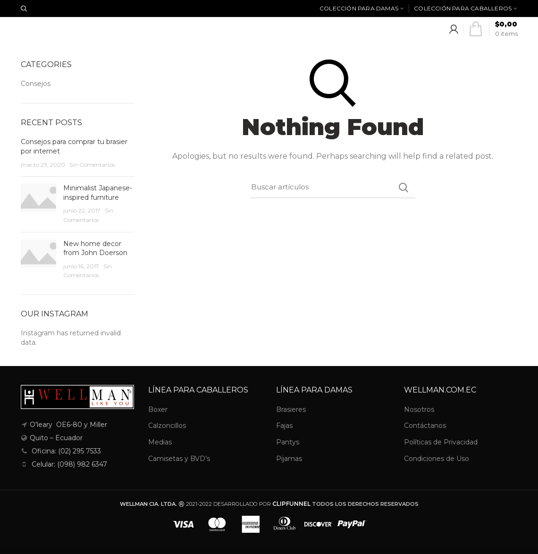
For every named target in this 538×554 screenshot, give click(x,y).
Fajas (284, 425)
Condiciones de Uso (436, 458)
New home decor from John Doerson (95, 248)
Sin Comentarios (92, 164)
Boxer (158, 409)
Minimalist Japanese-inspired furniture (97, 193)
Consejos (35, 83)
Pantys (287, 442)
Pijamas (289, 458)
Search (403, 187)
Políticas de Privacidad (441, 442)
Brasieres (291, 409)
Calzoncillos (167, 425)
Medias (160, 442)
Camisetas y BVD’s (179, 458)
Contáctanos (425, 425)
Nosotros (419, 409)
